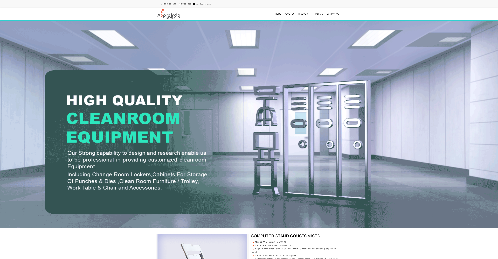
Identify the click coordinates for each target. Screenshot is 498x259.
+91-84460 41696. (184, 4)
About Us (290, 14)
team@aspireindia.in (203, 4)
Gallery (319, 14)
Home (278, 14)
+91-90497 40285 (169, 4)
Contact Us (333, 14)
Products (303, 14)
